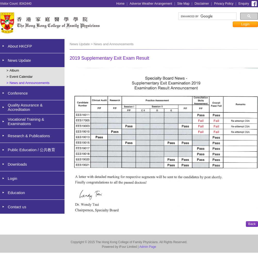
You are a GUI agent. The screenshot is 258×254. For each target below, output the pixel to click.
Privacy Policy (223, 3)
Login (245, 24)
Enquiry (243, 3)
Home (120, 3)
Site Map (183, 3)
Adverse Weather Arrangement (151, 3)
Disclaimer (202, 3)
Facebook (254, 3)
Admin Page (147, 247)
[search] (207, 16)
